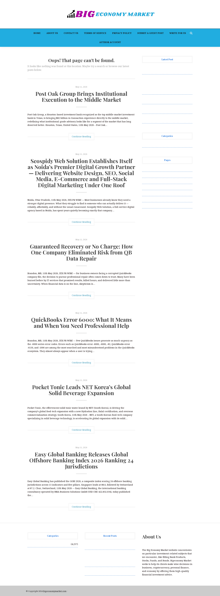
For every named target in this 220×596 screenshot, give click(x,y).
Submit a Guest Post (150, 33)
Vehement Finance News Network (160, 144)
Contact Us (71, 33)
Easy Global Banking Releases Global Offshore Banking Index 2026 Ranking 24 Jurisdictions (81, 460)
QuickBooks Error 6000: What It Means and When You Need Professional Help (81, 322)
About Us (52, 33)
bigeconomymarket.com (54, 591)
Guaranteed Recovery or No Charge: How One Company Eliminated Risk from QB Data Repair (81, 252)
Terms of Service (95, 33)
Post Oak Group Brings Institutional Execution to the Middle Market (81, 96)
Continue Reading (81, 136)
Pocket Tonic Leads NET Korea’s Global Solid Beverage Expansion (81, 390)
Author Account (110, 42)
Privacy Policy (122, 33)
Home (37, 33)
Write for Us (177, 33)
